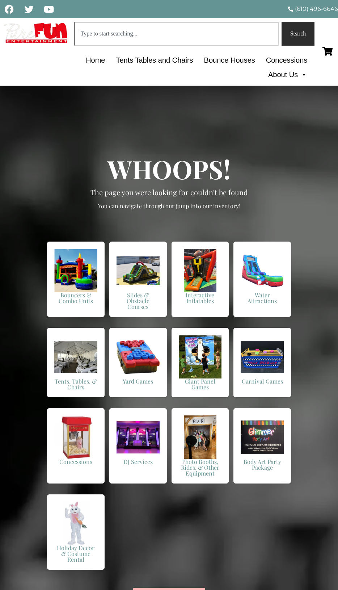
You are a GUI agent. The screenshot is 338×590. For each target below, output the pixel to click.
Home (95, 60)
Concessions (287, 60)
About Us (287, 74)
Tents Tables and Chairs (154, 60)
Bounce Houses (229, 60)
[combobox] (176, 34)
